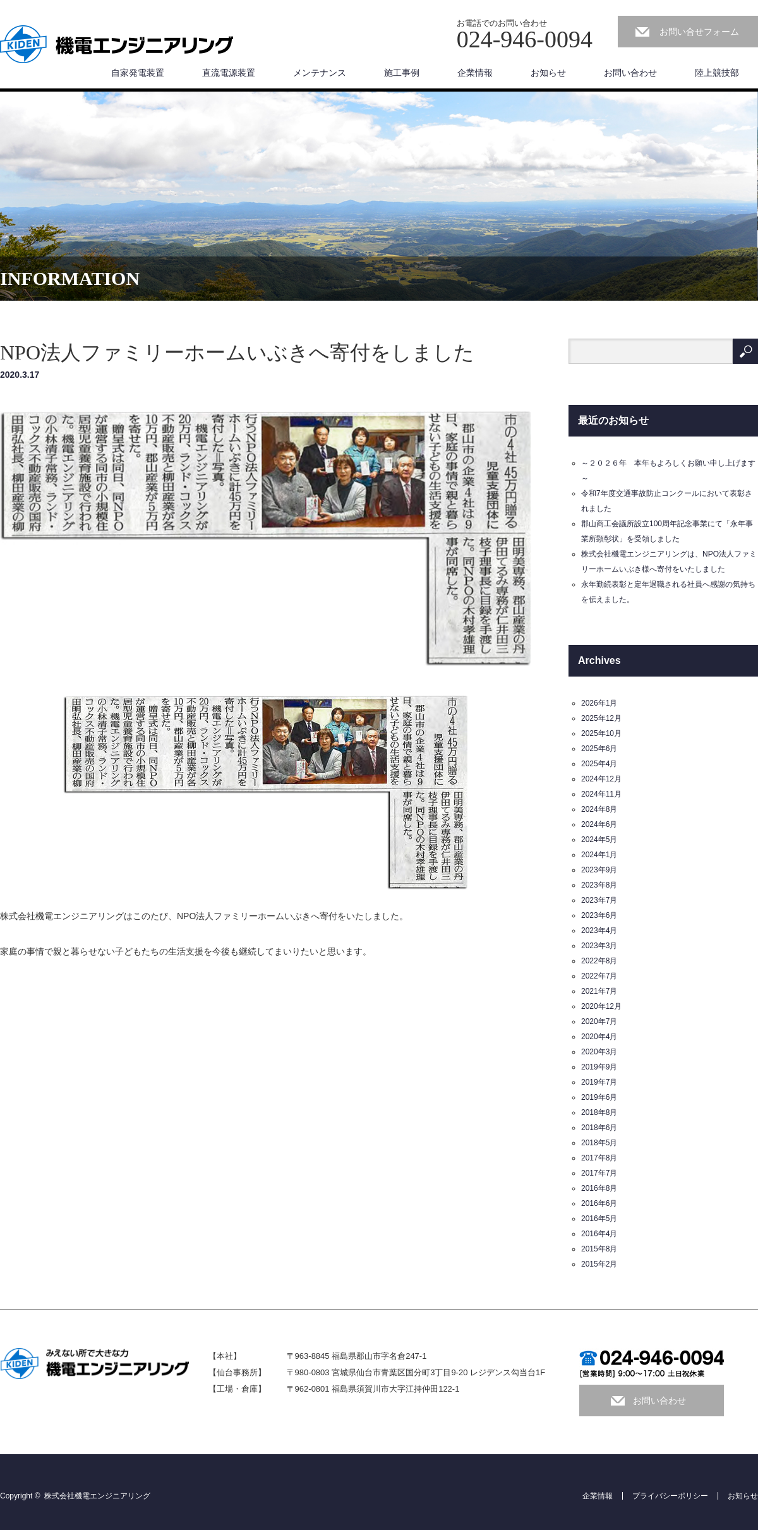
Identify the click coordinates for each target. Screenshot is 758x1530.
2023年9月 (599, 869)
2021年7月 (599, 991)
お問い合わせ (630, 73)
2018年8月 (599, 1112)
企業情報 (475, 73)
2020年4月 (599, 1036)
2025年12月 (601, 718)
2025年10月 (601, 733)
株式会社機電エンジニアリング (97, 1495)
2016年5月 (599, 1218)
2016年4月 (599, 1233)
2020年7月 (599, 1021)
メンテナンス (319, 73)
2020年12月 (601, 1006)
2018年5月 (599, 1142)
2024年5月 (599, 839)
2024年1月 (599, 854)
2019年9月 (599, 1067)
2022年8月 (599, 960)
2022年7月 (599, 976)
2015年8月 (599, 1248)
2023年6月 (599, 915)
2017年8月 (599, 1158)
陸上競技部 (717, 73)
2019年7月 (599, 1082)
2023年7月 (599, 900)
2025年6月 (599, 748)
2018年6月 (599, 1127)
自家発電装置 (137, 73)
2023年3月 (599, 945)
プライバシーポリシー (670, 1496)
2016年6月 (599, 1203)
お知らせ (548, 73)
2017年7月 (599, 1173)
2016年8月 (599, 1188)
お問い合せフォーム (699, 32)
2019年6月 (599, 1097)
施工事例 (401, 73)
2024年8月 (599, 809)
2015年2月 (599, 1264)
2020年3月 (599, 1051)
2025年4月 (599, 763)
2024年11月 (601, 794)
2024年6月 (599, 824)
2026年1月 (599, 703)
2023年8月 (599, 885)
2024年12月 (601, 778)
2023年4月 (599, 930)
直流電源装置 (228, 73)
